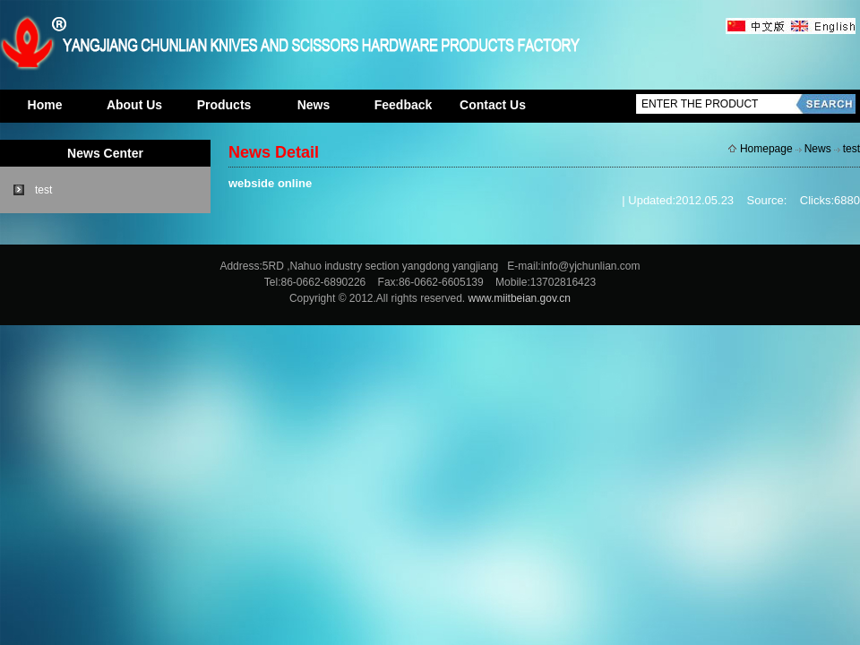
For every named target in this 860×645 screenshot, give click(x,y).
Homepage (766, 148)
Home (45, 105)
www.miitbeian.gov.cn (520, 298)
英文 (822, 27)
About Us (134, 105)
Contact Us (493, 105)
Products (224, 105)
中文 (757, 27)
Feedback (403, 105)
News (314, 105)
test (43, 190)
